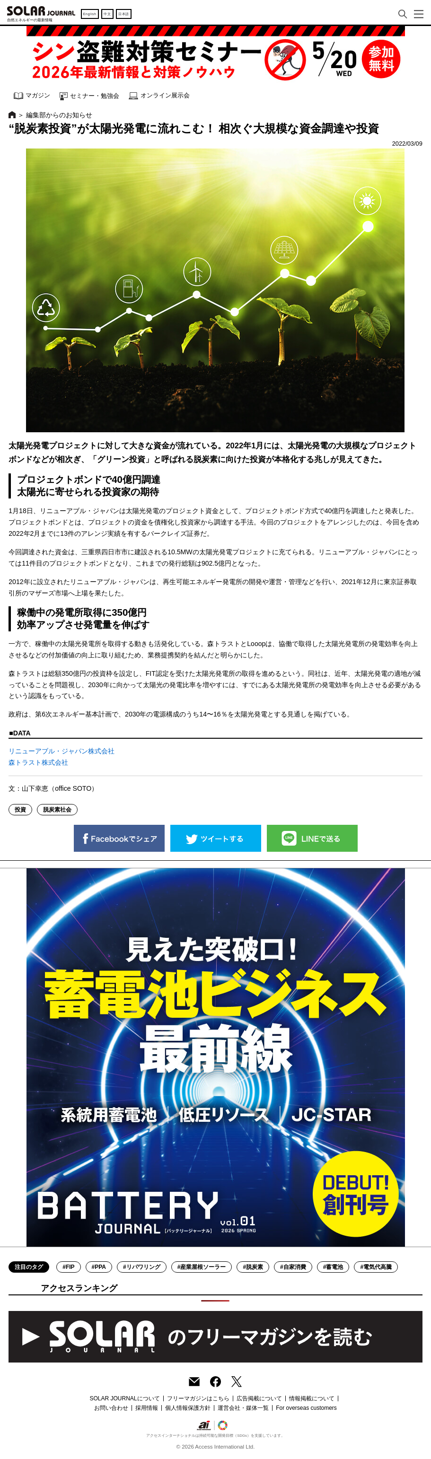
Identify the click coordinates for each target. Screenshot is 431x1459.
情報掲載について (311, 1398)
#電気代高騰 (376, 1267)
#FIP (68, 1267)
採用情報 (146, 1408)
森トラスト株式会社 (38, 762)
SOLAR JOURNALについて (124, 1398)
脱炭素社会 (57, 809)
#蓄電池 (333, 1267)
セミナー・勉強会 (89, 96)
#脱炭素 (253, 1267)
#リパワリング (141, 1267)
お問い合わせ (111, 1408)
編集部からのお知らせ (59, 115)
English (90, 14)
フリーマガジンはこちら (198, 1398)
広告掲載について (259, 1398)
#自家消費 (293, 1267)
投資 (20, 809)
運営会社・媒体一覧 (243, 1408)
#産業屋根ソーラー (201, 1267)
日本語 (123, 14)
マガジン (32, 95)
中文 (107, 14)
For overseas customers (306, 1408)
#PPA (99, 1267)
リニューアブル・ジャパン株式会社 (61, 751)
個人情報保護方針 (188, 1408)
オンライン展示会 (159, 95)
